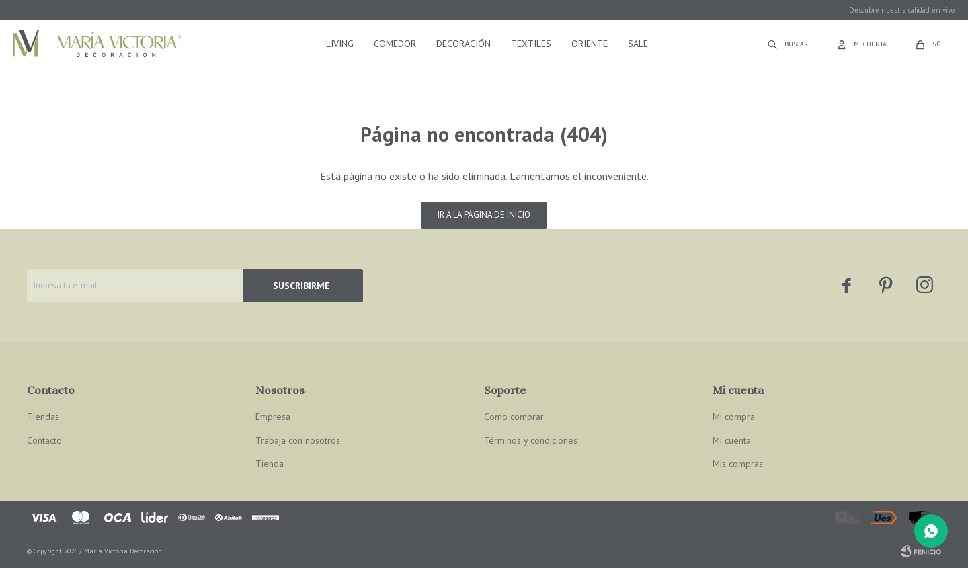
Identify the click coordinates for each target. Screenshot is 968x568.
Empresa (272, 417)
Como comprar (514, 417)
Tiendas (43, 417)
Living (340, 44)
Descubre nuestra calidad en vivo (902, 10)
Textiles (531, 44)
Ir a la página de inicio (484, 214)
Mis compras (738, 464)
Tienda (269, 464)
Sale (638, 44)
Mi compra (734, 417)
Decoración (463, 44)
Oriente (589, 44)
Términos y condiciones (530, 440)
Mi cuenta (732, 440)
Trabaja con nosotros (297, 440)
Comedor (395, 44)
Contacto (44, 440)
